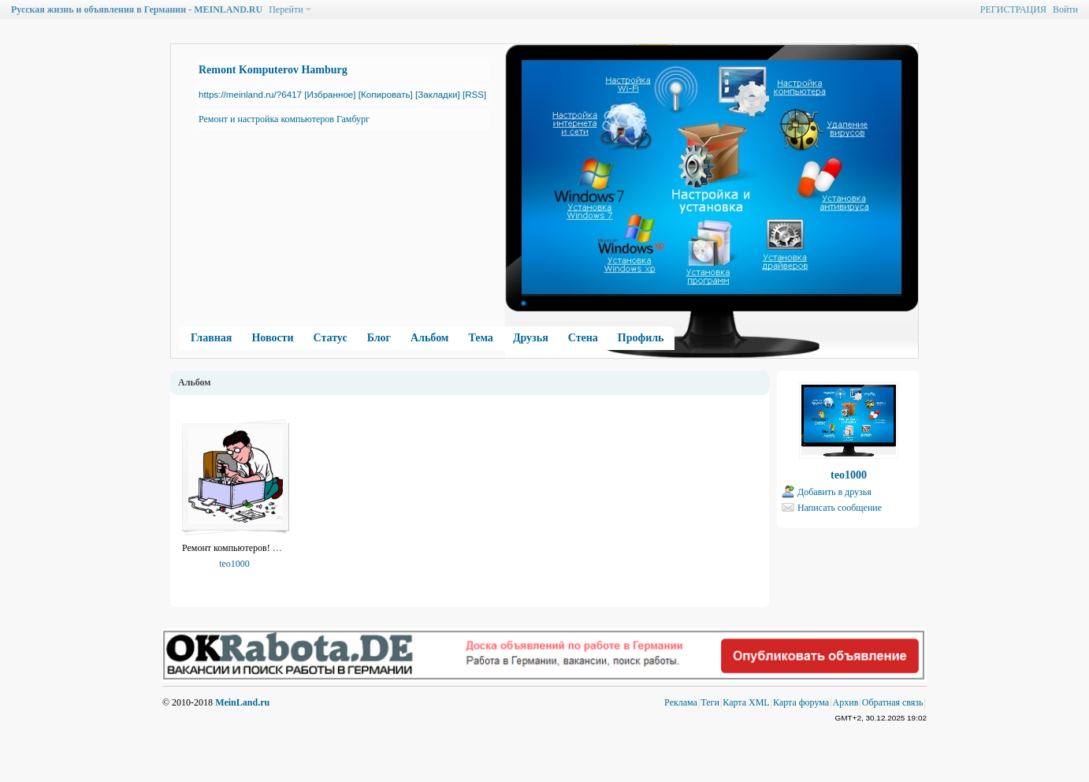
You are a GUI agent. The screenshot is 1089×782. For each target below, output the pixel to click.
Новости (272, 338)
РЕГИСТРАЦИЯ (1013, 9)
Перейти (286, 9)
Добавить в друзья (834, 491)
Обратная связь (893, 702)
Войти (1065, 9)
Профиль (641, 338)
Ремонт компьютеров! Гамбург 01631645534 (271, 547)
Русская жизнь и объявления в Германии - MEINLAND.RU (136, 9)
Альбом (429, 338)
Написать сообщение (839, 507)
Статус (331, 338)
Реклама (680, 702)
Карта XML (746, 702)
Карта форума (801, 702)
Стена (583, 338)
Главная (211, 338)
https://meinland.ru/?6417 (250, 94)
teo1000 (234, 563)
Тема (480, 338)
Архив (846, 702)
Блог (379, 338)
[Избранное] (329, 94)
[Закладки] (437, 94)
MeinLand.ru (242, 702)
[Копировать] (386, 94)
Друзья (530, 338)
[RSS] (474, 94)
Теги (710, 702)
